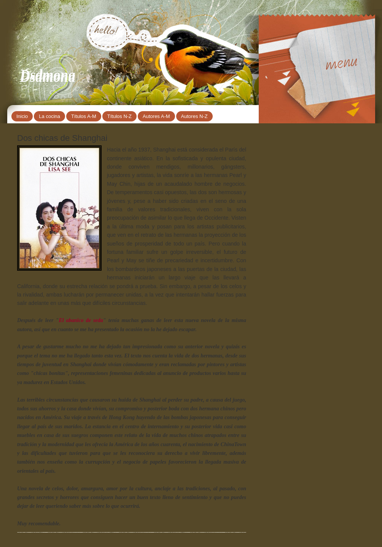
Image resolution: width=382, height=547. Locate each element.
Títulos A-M (83, 116)
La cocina (49, 116)
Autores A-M (156, 116)
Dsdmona (47, 75)
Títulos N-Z (119, 116)
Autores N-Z (194, 116)
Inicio (22, 116)
